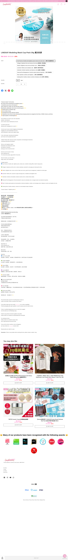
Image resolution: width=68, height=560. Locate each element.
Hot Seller (5, 470)
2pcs (22, 80)
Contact (4, 469)
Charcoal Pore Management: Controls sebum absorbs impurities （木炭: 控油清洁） (34, 72)
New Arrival (5, 472)
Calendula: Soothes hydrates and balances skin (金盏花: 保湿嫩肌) (31, 70)
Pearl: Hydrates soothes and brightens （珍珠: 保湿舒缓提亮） (30, 74)
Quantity (2, 80)
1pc (18, 80)
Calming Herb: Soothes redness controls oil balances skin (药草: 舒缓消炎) (33, 76)
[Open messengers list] (64, 556)
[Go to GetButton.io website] (64, 558)
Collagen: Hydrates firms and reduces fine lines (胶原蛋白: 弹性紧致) (31, 63)
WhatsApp (17, 304)
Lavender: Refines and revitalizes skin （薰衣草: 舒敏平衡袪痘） (30, 67)
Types (2, 60)
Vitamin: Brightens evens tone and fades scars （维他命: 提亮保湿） (31, 65)
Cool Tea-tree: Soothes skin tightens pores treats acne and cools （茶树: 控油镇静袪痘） (35, 60)
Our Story (5, 467)
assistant (11, 325)
